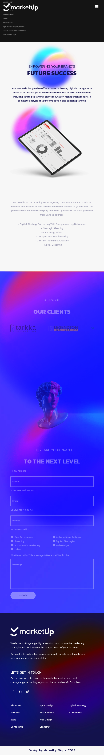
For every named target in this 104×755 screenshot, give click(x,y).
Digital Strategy (77, 705)
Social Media (47, 712)
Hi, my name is (18, 471)
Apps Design (46, 705)
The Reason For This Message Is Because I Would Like (39, 555)
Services (15, 712)
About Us (15, 705)
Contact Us (16, 727)
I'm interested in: (19, 529)
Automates (75, 712)
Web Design (46, 720)
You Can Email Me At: (22, 490)
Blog (13, 720)
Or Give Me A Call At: (21, 510)
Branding (45, 727)
